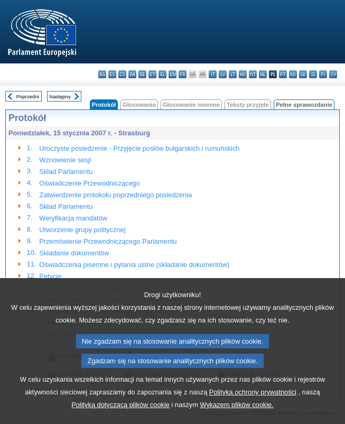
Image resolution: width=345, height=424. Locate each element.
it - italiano (213, 74)
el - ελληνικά (162, 74)
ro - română (293, 74)
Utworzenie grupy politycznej (82, 230)
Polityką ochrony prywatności (252, 402)
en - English (172, 74)
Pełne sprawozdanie (304, 105)
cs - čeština (122, 74)
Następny (60, 96)
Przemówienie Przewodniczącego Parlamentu (107, 241)
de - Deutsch (142, 74)
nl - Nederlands (263, 74)
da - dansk (132, 74)
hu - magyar (243, 74)
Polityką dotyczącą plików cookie (120, 415)
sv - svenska (333, 74)
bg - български (102, 74)
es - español (112, 74)
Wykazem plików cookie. (236, 415)
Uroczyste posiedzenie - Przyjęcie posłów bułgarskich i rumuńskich (139, 148)
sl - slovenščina (313, 74)
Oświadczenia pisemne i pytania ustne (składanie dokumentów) (134, 265)
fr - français (183, 74)
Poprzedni (27, 96)
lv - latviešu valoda (223, 74)
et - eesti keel (152, 74)
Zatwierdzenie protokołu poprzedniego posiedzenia (115, 195)
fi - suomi (323, 74)
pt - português (283, 74)
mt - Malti (253, 74)
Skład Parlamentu (65, 172)
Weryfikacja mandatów (73, 218)
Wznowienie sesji (65, 160)
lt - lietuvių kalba (233, 74)
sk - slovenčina (303, 74)
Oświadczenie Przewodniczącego (89, 183)
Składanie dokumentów (74, 253)
